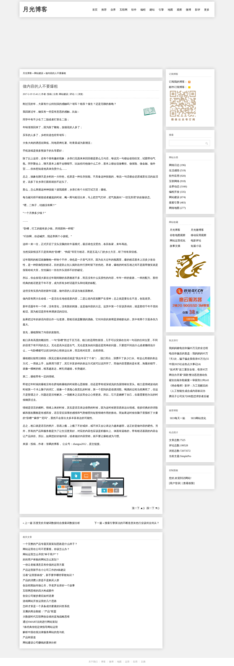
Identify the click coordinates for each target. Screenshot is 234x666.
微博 (188, 9)
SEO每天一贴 (177, 418)
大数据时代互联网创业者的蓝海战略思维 (46, 616)
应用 (135, 661)
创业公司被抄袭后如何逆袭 (38, 595)
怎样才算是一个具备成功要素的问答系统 (46, 606)
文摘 (143, 661)
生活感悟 (177, 170)
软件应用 (177, 175)
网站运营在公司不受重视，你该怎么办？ (46, 549)
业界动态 (178, 186)
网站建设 (38, 73)
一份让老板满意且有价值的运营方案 (43, 564)
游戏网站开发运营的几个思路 (40, 601)
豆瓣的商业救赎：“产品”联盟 (39, 611)
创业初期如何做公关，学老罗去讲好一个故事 (49, 585)
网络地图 (177, 208)
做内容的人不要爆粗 (40, 86)
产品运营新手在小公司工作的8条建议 (44, 569)
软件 (133, 9)
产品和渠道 (29, 637)
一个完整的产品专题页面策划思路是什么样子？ (50, 544)
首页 (95, 9)
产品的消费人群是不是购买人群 (41, 580)
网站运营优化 (177, 240)
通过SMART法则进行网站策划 (40, 621)
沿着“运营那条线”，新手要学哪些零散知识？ (48, 575)
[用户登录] (175, 483)
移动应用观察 (198, 235)
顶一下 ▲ (137, 508)
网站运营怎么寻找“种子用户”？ (41, 554)
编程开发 (177, 191)
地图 (170, 9)
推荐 (104, 9)
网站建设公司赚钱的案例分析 (40, 642)
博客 (103, 661)
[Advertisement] (117, 43)
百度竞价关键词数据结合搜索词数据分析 (56, 523)
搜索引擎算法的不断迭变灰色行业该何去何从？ (132, 523)
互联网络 (177, 181)
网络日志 (177, 165)
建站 (152, 9)
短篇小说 (196, 245)
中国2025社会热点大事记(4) (185, 364)
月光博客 (35, 9)
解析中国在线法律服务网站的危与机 (43, 632)
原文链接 (94, 444)
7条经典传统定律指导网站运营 (40, 627)
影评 (197, 9)
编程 (143, 9)
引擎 (161, 9)
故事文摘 (175, 245)
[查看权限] (188, 483)
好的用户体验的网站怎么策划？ (41, 559)
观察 (179, 9)
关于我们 (93, 661)
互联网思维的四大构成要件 (38, 590)
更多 (206, 9)
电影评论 (196, 240)
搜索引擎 (177, 202)
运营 (127, 661)
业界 (113, 9)
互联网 (123, 9)
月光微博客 (197, 229)
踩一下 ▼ (152, 508)
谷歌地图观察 (177, 235)
